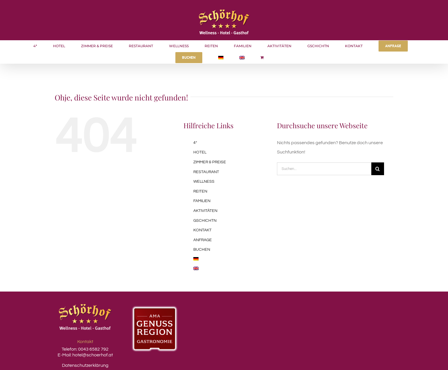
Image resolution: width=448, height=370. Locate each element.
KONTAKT (202, 230)
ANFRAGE (202, 240)
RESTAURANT (206, 172)
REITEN (200, 191)
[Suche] (377, 168)
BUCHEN (201, 250)
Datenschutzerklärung (85, 365)
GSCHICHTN (204, 221)
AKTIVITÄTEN (205, 211)
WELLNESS (203, 181)
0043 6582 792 (93, 349)
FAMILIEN (201, 201)
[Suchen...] (324, 168)
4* (195, 143)
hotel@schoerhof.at (92, 355)
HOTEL (199, 152)
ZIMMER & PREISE (209, 162)
